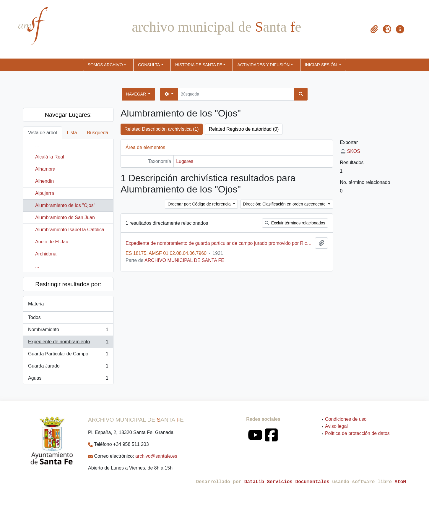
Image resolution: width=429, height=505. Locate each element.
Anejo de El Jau (51, 241)
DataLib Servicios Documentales (286, 482)
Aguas (68, 379)
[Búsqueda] (236, 94)
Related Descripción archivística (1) (161, 129)
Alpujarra (44, 193)
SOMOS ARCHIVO (105, 64)
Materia (36, 303)
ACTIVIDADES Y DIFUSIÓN (263, 64)
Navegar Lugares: (68, 114)
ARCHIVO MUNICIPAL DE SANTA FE (184, 260)
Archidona (45, 253)
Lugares (184, 161)
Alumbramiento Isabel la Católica (69, 229)
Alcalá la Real (49, 156)
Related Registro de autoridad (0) (244, 129)
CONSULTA (149, 64)
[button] (374, 29)
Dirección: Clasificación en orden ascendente (285, 204)
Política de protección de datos (357, 433)
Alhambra (45, 168)
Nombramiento (68, 331)
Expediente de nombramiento (68, 343)
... (37, 144)
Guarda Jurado (68, 367)
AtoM (400, 482)
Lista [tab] (72, 132)
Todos (34, 317)
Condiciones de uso (346, 419)
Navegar (136, 94)
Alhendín (44, 181)
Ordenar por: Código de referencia (200, 204)
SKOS (350, 151)
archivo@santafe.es (156, 456)
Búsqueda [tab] (97, 132)
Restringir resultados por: (68, 284)
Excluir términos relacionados (295, 223)
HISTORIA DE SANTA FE (198, 64)
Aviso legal (336, 426)
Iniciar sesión (321, 64)
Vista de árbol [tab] (42, 132)
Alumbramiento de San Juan (65, 217)
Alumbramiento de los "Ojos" (65, 205)
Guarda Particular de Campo (68, 355)
